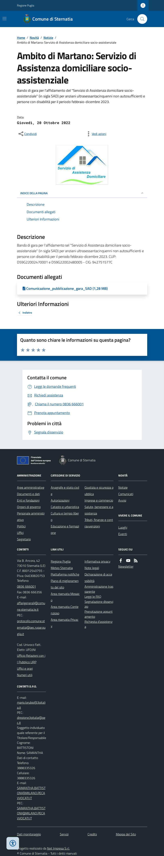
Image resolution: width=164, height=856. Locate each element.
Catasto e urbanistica (65, 506)
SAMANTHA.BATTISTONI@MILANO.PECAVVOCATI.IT (31, 792)
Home (21, 37)
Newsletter (125, 566)
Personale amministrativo (31, 516)
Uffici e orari (25, 668)
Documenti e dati (28, 493)
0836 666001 (26, 586)
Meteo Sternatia (62, 567)
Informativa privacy (97, 561)
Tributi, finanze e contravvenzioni (99, 523)
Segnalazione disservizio (99, 604)
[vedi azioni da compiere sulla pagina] (96, 134)
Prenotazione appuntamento (99, 614)
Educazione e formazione (65, 529)
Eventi (122, 533)
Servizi (64, 834)
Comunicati (125, 493)
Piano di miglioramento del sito (65, 584)
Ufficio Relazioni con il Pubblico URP (31, 658)
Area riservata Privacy (64, 622)
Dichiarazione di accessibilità (98, 577)
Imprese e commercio (99, 500)
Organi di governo (29, 506)
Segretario (24, 539)
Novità (34, 37)
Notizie (48, 37)
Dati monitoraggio (29, 834)
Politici (21, 526)
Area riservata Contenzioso (64, 610)
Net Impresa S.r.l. (58, 848)
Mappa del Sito (126, 834)
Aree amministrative (30, 487)
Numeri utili (24, 675)
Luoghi (122, 527)
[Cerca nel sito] (140, 19)
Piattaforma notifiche (65, 574)
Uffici (20, 532)
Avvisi (122, 500)
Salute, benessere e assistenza (99, 510)
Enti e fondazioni (28, 500)
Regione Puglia (25, 5)
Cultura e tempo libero (65, 516)
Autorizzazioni (60, 500)
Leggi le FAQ (93, 596)
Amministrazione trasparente (99, 589)
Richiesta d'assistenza (98, 624)
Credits (92, 834)
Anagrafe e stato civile (65, 490)
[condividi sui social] (27, 134)
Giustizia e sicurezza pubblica (99, 490)
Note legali (92, 567)
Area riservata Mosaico (65, 597)
